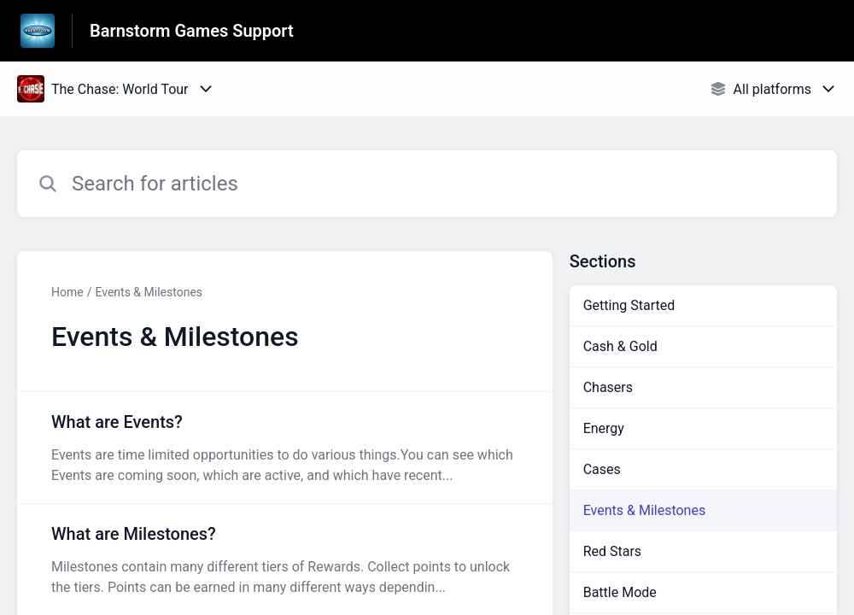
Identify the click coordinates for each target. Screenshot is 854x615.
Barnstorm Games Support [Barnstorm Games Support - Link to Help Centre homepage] (192, 30)
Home (67, 292)
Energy (603, 428)
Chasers (608, 387)
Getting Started (629, 305)
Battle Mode (620, 592)
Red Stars (612, 551)
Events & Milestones (148, 292)
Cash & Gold (620, 346)
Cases (602, 469)
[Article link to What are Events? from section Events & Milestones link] (284, 447)
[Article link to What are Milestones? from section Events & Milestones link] (284, 559)
